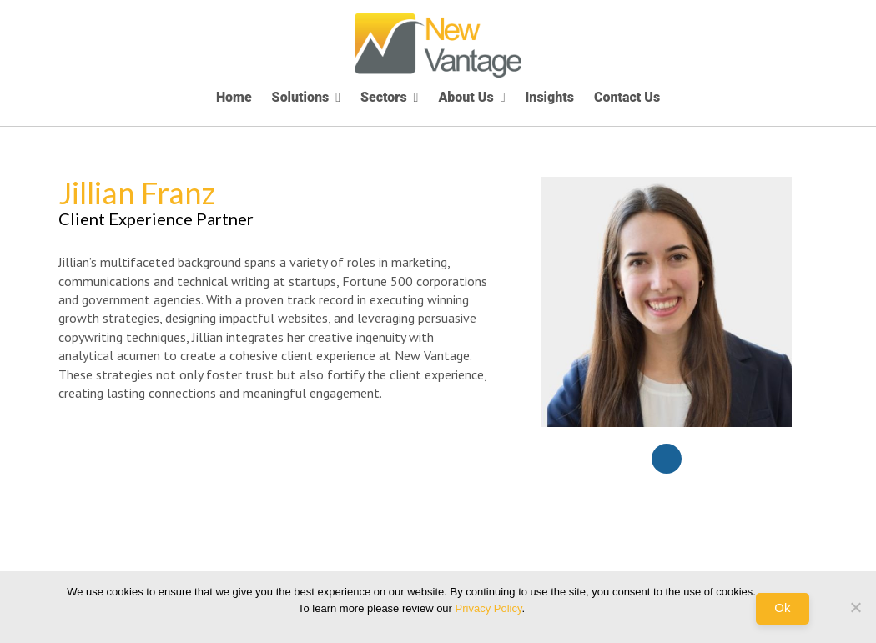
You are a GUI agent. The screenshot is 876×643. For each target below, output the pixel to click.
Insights (550, 97)
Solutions (301, 97)
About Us (465, 97)
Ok (782, 607)
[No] (855, 607)
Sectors (383, 97)
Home (234, 97)
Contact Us (627, 97)
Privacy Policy (489, 608)
